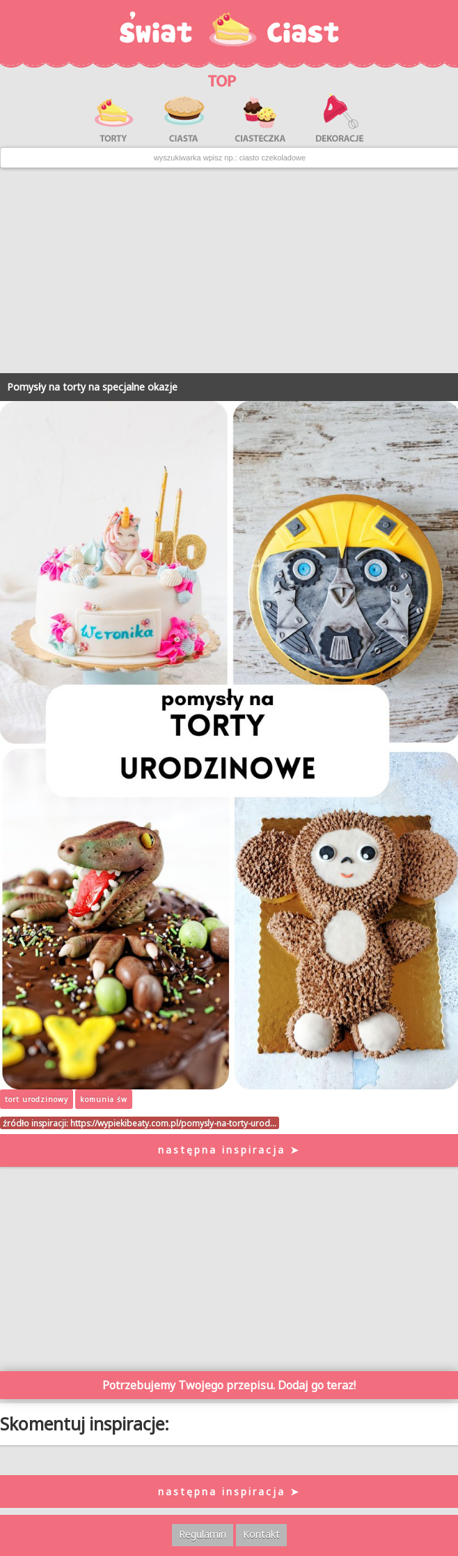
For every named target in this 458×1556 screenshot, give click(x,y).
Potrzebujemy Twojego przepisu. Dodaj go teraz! (229, 1385)
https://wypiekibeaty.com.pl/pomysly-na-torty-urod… (173, 1122)
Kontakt (261, 1534)
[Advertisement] (229, 270)
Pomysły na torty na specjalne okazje (92, 386)
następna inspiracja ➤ (229, 1149)
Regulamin (202, 1534)
